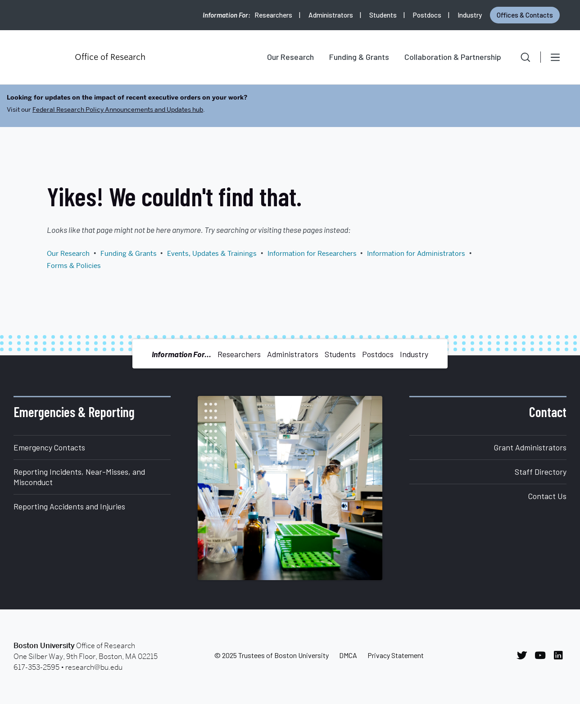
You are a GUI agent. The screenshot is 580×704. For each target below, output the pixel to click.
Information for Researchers (312, 253)
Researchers (273, 15)
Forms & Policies (74, 265)
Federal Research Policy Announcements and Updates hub (117, 109)
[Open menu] (555, 57)
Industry (470, 15)
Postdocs (427, 15)
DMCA (348, 655)
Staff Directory (540, 472)
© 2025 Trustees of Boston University (271, 655)
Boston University (39, 57)
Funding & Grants (359, 57)
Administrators (330, 15)
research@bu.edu (93, 667)
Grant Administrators (530, 447)
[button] (519, 57)
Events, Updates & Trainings (212, 253)
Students (383, 15)
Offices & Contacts (525, 15)
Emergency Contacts (49, 447)
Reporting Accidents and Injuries (69, 506)
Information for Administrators (416, 253)
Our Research (290, 57)
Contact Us (547, 496)
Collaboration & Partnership (452, 57)
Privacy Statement (395, 655)
